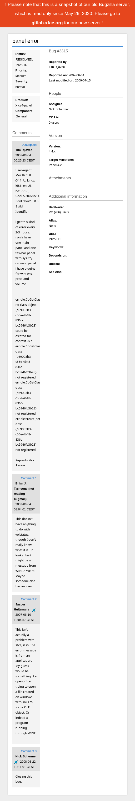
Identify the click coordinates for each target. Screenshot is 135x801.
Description (29, 144)
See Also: (56, 272)
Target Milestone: (61, 159)
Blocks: (54, 264)
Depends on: (58, 255)
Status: (20, 54)
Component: (24, 111)
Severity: (21, 81)
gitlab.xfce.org (48, 22)
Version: (55, 146)
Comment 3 (29, 751)
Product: (21, 100)
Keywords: (56, 247)
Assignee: (56, 104)
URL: (52, 234)
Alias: (53, 220)
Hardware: (56, 207)
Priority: (21, 70)
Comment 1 (29, 478)
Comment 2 (29, 599)
